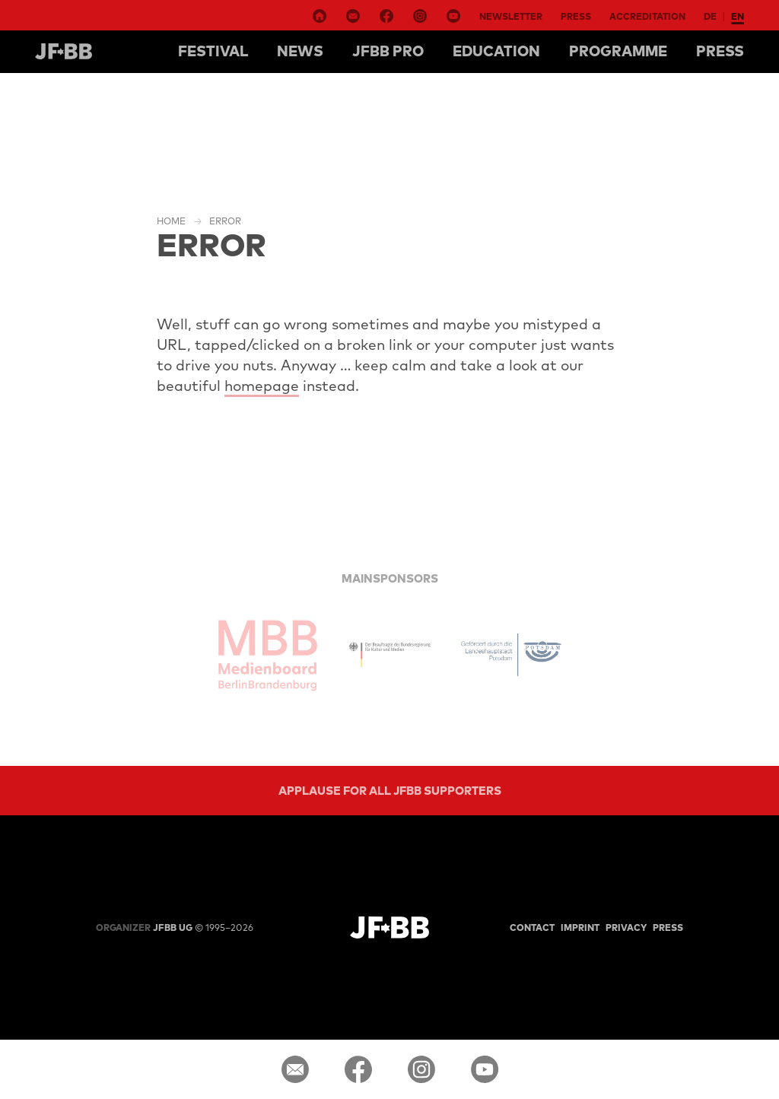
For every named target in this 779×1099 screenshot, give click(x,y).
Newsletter (510, 16)
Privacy (626, 927)
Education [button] (496, 51)
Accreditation (647, 16)
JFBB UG (144, 927)
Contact (532, 927)
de (710, 16)
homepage (261, 385)
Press (576, 16)
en (737, 16)
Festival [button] (213, 51)
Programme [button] (618, 51)
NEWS (300, 51)
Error (225, 221)
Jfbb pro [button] (388, 51)
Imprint (580, 927)
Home (171, 221)
